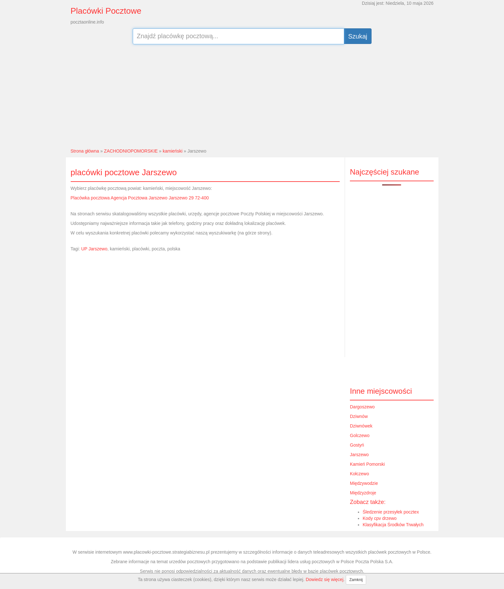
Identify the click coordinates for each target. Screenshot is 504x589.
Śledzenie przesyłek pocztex (391, 511)
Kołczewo (359, 473)
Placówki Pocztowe (106, 11)
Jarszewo (359, 454)
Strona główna (85, 151)
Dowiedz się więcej (324, 579)
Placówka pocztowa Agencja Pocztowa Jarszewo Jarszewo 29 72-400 (140, 197)
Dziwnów (359, 416)
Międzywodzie (364, 483)
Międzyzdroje (363, 492)
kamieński (172, 151)
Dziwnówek (361, 425)
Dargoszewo (362, 406)
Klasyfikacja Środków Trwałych (393, 524)
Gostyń (357, 445)
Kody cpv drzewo (380, 518)
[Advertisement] (252, 95)
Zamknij (356, 580)
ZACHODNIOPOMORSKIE (131, 151)
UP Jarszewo (94, 248)
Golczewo (359, 435)
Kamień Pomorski (367, 464)
